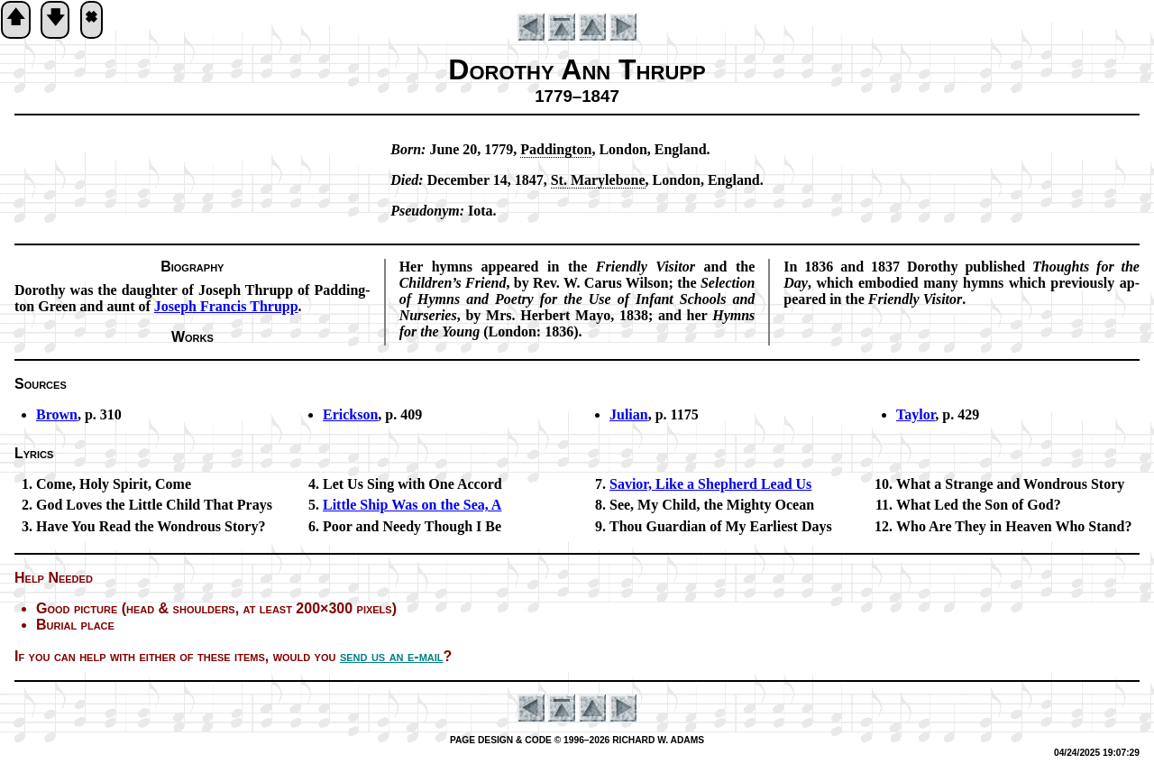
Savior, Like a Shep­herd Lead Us (710, 484)
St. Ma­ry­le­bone (598, 180)
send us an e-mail (392, 656)
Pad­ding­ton (555, 149)
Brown (57, 414)
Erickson (350, 414)
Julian (628, 414)
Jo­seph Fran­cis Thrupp (226, 306)
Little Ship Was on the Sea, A (412, 504)
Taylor (915, 414)
